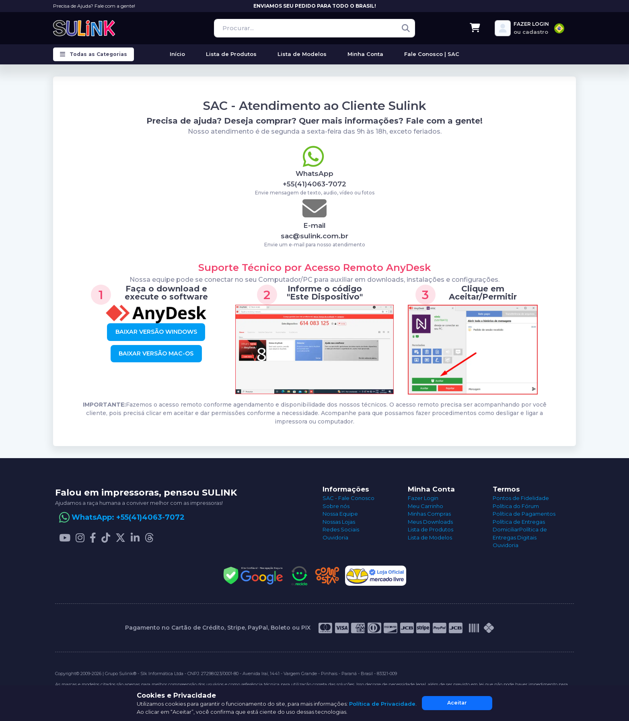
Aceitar (457, 703)
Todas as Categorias (93, 54)
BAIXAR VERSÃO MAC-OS (156, 353)
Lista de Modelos (430, 537)
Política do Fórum (516, 506)
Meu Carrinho (425, 506)
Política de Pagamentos (524, 513)
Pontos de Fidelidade (521, 498)
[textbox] (559, 28)
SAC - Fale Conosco (348, 498)
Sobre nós (336, 506)
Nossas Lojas (339, 522)
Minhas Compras (429, 513)
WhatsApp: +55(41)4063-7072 (128, 517)
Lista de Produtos (430, 529)
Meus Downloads (430, 522)
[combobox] (559, 28)
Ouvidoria (335, 537)
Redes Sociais (341, 529)
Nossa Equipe (340, 513)
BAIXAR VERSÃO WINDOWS (156, 331)
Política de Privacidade (382, 703)
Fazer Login (423, 498)
